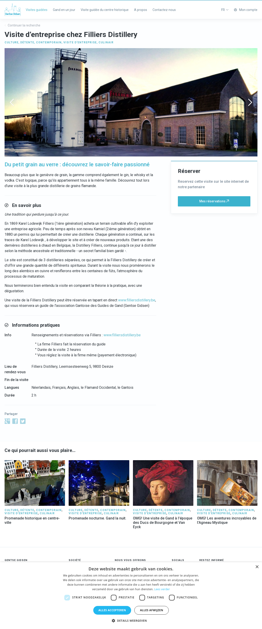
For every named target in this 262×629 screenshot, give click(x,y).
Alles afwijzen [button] (151, 610)
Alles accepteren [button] (112, 610)
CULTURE (11, 42)
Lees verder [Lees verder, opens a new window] (162, 589)
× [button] (257, 567)
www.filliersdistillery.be (136, 300)
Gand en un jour (64, 10)
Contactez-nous (164, 10)
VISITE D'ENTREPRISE (80, 42)
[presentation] (12, 102)
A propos (140, 10)
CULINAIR (106, 42)
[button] (131, 621)
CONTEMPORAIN (49, 42)
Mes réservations (214, 201)
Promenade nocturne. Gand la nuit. (97, 518)
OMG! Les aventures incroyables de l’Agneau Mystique (226, 520)
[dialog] (131, 595)
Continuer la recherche (22, 25)
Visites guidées (36, 10)
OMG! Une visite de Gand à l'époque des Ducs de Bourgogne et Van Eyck (162, 522)
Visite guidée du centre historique (105, 10)
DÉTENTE (27, 42)
